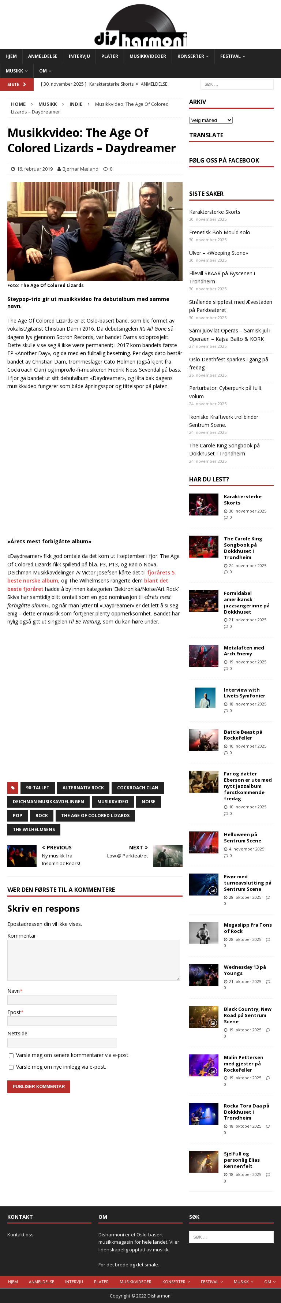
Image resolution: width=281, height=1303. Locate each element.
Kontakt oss (20, 1234)
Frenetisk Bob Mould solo (219, 232)
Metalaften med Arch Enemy (244, 650)
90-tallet (37, 788)
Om (43, 71)
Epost (14, 1012)
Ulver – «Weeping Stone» (218, 252)
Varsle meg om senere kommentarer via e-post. (73, 1054)
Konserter (190, 56)
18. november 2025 (247, 704)
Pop (17, 815)
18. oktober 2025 (245, 1126)
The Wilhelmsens (34, 829)
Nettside (17, 1033)
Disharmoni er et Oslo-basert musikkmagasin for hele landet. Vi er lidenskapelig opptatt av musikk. (138, 1242)
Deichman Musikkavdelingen (48, 801)
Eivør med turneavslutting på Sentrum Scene (247, 882)
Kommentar (21, 935)
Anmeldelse (42, 56)
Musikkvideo (112, 801)
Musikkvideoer (148, 56)
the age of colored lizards (95, 815)
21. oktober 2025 (245, 981)
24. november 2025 (247, 565)
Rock (41, 815)
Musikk (14, 71)
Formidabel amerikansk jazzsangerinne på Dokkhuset (247, 602)
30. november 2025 (247, 511)
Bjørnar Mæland (80, 168)
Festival (230, 56)
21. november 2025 (247, 619)
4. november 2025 (246, 849)
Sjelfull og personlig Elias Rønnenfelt (242, 1159)
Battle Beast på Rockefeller (243, 735)
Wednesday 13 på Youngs (245, 970)
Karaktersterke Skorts (214, 211)
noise (149, 801)
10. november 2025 (247, 746)
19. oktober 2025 (245, 1029)
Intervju (79, 56)
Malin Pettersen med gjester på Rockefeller (243, 1063)
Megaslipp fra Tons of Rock (248, 928)
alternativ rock (83, 788)
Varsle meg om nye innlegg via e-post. (61, 1066)
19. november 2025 (247, 661)
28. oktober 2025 (245, 897)
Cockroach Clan (137, 788)
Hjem (11, 56)
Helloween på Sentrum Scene (242, 837)
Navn (13, 990)
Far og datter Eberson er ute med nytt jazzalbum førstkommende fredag (248, 786)
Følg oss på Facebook (224, 160)
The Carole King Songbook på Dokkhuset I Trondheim (243, 548)
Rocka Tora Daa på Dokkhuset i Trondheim (246, 1111)
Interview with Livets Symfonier (244, 692)
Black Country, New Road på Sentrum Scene (247, 1015)
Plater (109, 56)
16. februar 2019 (35, 168)
